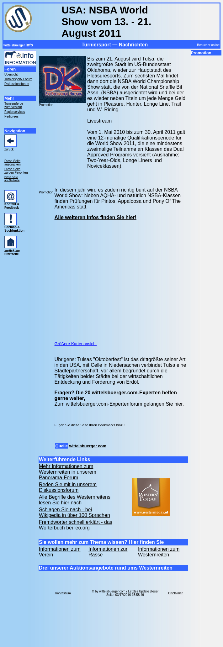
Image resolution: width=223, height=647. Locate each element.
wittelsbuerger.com (87, 446)
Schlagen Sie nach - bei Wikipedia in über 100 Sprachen (74, 512)
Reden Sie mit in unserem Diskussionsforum (68, 487)
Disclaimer (175, 593)
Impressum (63, 593)
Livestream (99, 121)
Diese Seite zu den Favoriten (16, 170)
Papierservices (14, 111)
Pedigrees (11, 116)
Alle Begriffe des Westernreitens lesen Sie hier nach (74, 499)
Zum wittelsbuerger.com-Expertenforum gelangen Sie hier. (119, 404)
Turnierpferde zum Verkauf (13, 105)
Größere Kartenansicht (76, 343)
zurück (8, 149)
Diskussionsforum (16, 84)
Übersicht (11, 74)
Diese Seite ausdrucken (12, 162)
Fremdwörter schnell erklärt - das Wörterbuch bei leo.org (75, 524)
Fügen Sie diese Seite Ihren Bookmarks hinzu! (90, 425)
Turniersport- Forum (18, 79)
